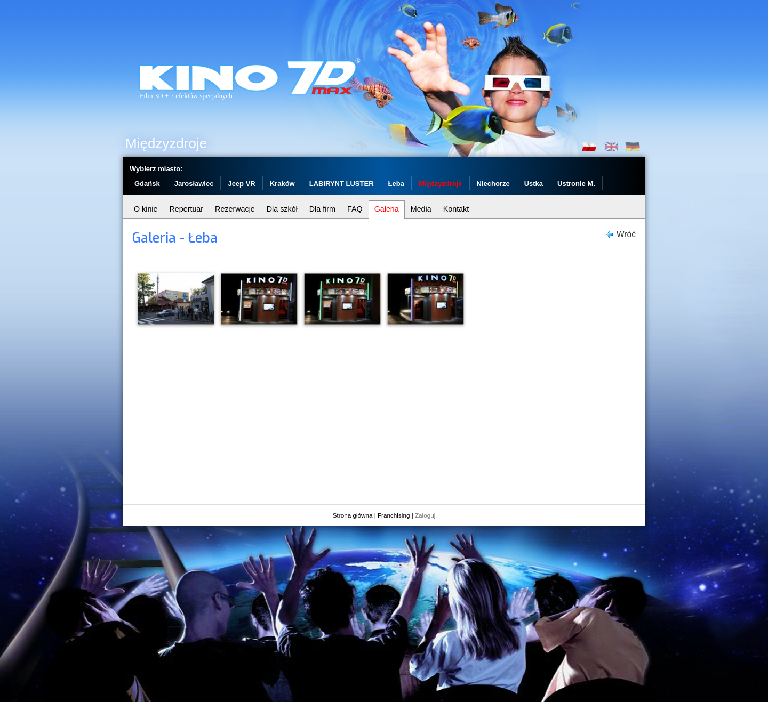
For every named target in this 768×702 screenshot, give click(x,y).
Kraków (282, 184)
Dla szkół (282, 209)
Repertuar (187, 209)
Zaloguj (425, 515)
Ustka (533, 184)
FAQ (355, 209)
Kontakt (456, 209)
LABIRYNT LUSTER (341, 184)
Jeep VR (241, 184)
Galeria (386, 209)
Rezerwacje (235, 209)
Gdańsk (147, 184)
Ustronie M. (576, 184)
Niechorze (493, 184)
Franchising (394, 515)
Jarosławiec (194, 184)
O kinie (146, 209)
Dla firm (322, 209)
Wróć (626, 234)
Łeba (396, 184)
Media (421, 209)
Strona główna (353, 515)
